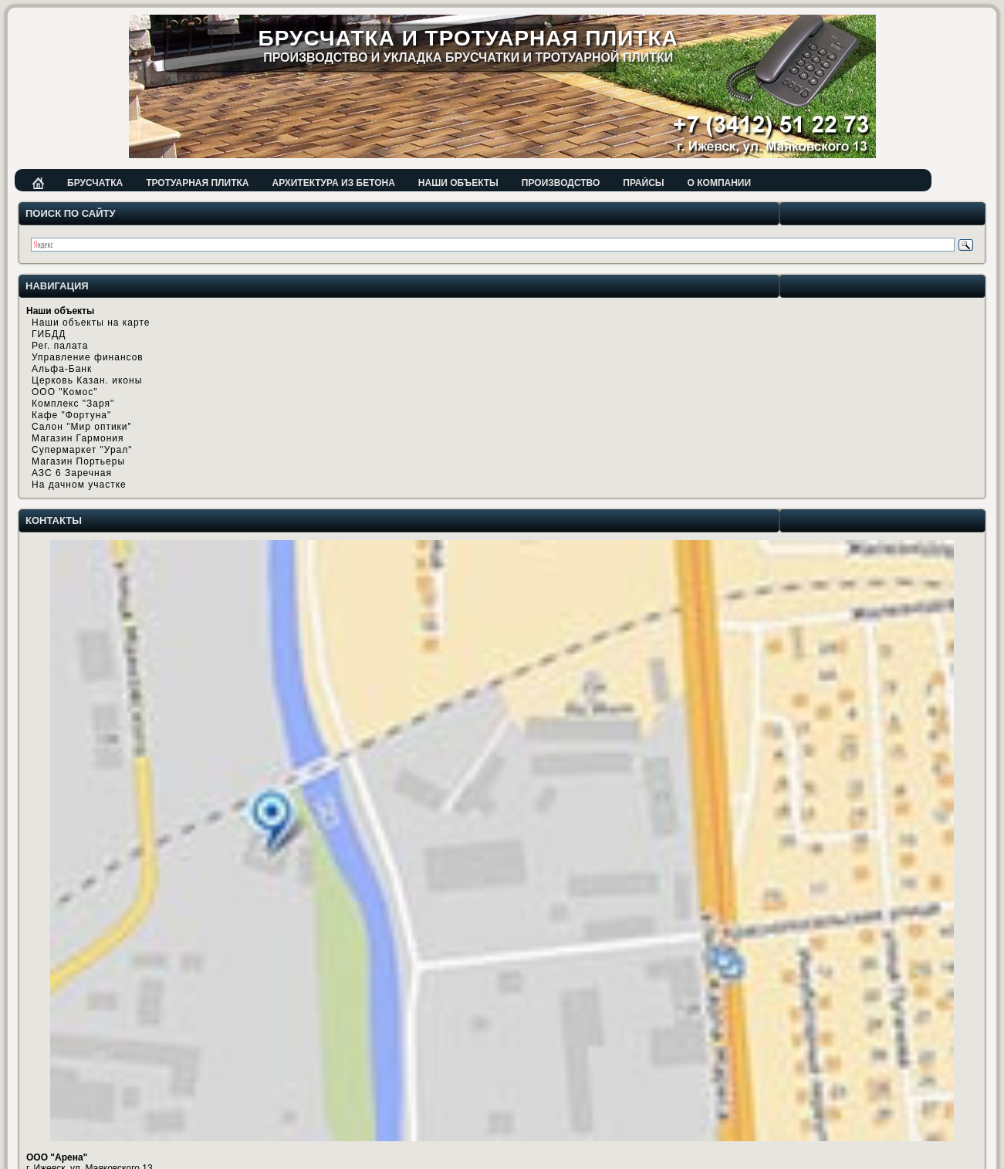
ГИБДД (49, 334)
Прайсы (643, 182)
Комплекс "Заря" (73, 403)
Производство (561, 182)
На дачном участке (79, 484)
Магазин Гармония (78, 438)
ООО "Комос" (64, 392)
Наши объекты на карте (91, 322)
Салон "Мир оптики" (82, 426)
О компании (720, 182)
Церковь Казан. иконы (87, 380)
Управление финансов (88, 357)
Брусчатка (95, 182)
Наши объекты (458, 182)
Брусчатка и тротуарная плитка (468, 38)
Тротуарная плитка (197, 182)
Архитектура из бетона (333, 182)
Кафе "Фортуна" (71, 415)
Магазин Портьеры (78, 461)
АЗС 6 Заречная (72, 473)
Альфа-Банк (62, 368)
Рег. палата (60, 345)
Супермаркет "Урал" (82, 449)
